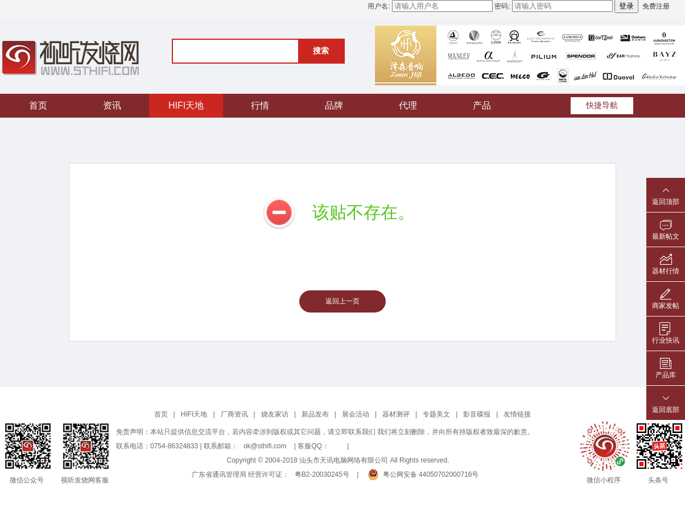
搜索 (321, 50)
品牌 (334, 105)
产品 (482, 105)
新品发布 (315, 414)
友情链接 (517, 414)
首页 (38, 105)
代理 (408, 105)
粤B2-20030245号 (322, 474)
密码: (502, 6)
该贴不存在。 (363, 212)
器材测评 (396, 414)
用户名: (379, 6)
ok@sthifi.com (265, 446)
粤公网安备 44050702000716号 (423, 474)
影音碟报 (476, 414)
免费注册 (656, 6)
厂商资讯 (234, 414)
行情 (260, 105)
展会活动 (355, 414)
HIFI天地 (186, 105)
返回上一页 (342, 301)
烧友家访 (274, 414)
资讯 (112, 105)
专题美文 (436, 414)
